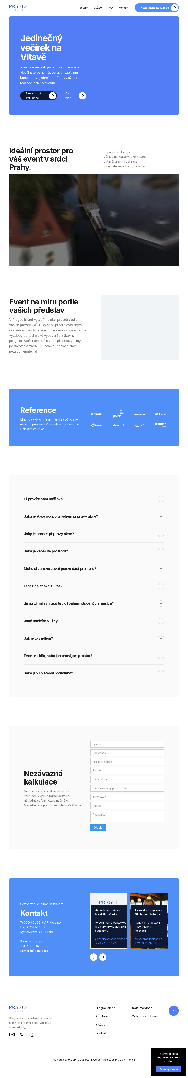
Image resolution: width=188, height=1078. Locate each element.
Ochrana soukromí (145, 1016)
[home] (18, 8)
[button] (93, 957)
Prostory (101, 1016)
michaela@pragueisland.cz (111, 938)
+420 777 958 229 (106, 943)
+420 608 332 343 (146, 943)
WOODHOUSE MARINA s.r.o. (85, 1059)
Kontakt (100, 1033)
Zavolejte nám (168, 1069)
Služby (100, 1024)
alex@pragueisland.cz (148, 938)
